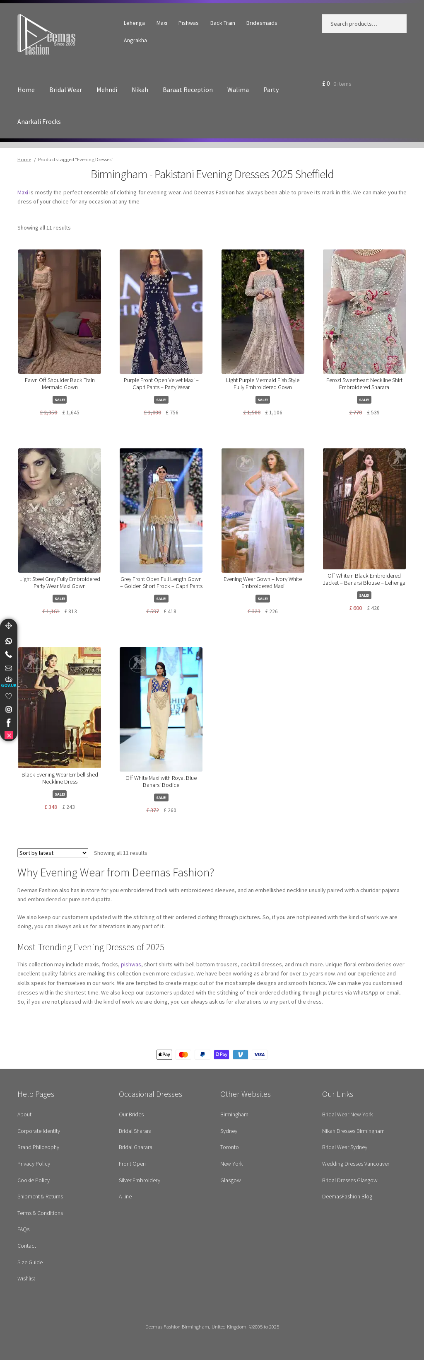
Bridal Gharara (135, 1147)
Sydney (228, 1131)
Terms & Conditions (40, 1213)
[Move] (9, 626)
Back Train (222, 23)
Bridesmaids (261, 23)
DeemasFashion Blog (347, 1196)
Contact (26, 1245)
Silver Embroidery (139, 1180)
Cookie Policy (33, 1180)
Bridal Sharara (135, 1131)
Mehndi (106, 89)
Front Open (132, 1163)
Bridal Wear (65, 89)
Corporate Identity (38, 1131)
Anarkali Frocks (39, 121)
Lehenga (134, 23)
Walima (238, 89)
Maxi (162, 23)
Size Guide (30, 1262)
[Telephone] (9, 654)
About (24, 1114)
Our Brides (131, 1114)
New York (231, 1163)
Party (271, 89)
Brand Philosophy (38, 1147)
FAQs (23, 1229)
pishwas (131, 964)
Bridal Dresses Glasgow (350, 1180)
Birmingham (234, 1114)
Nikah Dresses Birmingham (353, 1131)
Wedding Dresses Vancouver (355, 1163)
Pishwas (188, 23)
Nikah (140, 89)
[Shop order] (52, 852)
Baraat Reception (188, 89)
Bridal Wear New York (347, 1114)
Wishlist (26, 1278)
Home (26, 89)
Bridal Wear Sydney (344, 1147)
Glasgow (230, 1180)
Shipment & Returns (40, 1196)
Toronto (229, 1147)
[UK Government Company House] (9, 682)
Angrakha (135, 40)
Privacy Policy (33, 1163)
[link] (9, 641)
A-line (125, 1196)
